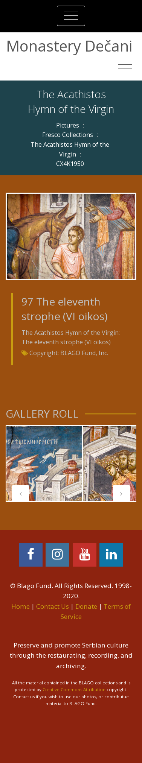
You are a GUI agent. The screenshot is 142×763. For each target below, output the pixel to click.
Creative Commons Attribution (74, 689)
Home (20, 606)
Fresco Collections (67, 135)
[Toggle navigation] (71, 16)
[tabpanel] (44, 463)
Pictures (67, 125)
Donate (86, 606)
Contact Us (52, 606)
